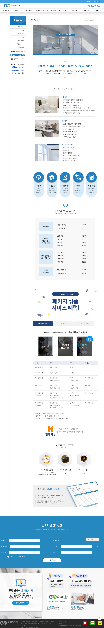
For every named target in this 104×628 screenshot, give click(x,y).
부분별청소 (21, 47)
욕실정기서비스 (20, 44)
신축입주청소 (21, 26)
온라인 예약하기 (21, 603)
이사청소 (22, 30)
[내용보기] (23, 556)
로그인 (88, 1)
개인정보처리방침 (62, 621)
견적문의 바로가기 (95, 1)
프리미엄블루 (21, 40)
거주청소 (22, 37)
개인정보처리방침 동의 (17, 556)
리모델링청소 (21, 33)
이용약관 (60, 623)
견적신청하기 (52, 560)
